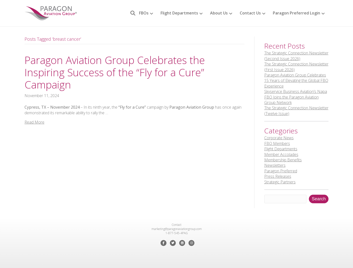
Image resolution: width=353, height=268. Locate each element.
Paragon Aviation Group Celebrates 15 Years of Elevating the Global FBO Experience (296, 80)
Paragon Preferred (280, 171)
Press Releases (277, 176)
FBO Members (277, 143)
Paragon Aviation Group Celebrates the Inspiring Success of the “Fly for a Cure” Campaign (115, 72)
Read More (34, 122)
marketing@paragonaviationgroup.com (176, 229)
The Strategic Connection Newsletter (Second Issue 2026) (296, 55)
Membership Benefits (283, 160)
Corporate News (279, 137)
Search (319, 198)
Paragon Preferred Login (296, 13)
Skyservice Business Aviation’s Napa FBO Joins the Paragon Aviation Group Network (295, 97)
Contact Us (250, 13)
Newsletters (275, 165)
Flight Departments (179, 13)
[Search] (131, 13)
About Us (219, 13)
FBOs (144, 13)
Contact (176, 225)
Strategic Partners (280, 182)
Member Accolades (281, 154)
